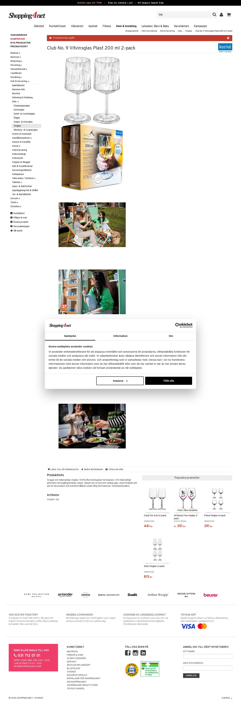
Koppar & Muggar (21, 162)
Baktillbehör (18, 85)
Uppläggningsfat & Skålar (25, 190)
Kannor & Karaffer (21, 142)
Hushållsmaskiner (22, 138)
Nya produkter (20, 42)
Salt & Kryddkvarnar (22, 166)
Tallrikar (17, 182)
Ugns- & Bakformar (22, 186)
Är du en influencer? (78, 665)
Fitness (107, 26)
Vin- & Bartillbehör (21, 194)
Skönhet (39, 26)
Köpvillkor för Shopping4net (83, 678)
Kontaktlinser (57, 26)
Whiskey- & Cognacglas (26, 130)
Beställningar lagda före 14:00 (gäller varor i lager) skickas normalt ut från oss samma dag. (92, 618)
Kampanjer (200, 26)
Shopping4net (131, 31)
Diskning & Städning (22, 97)
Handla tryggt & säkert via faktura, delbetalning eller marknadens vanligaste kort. (206, 620)
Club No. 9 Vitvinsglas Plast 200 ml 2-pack (213, 31)
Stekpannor (18, 174)
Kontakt (72, 662)
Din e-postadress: (193, 663)
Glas (180, 31)
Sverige (227, 698)
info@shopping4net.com (27, 666)
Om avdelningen (20, 226)
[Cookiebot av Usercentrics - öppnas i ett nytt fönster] (177, 325)
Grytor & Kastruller (22, 134)
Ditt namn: (189, 651)
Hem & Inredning (126, 26)
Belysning (16, 61)
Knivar (16, 146)
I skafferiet (16, 73)
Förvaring (16, 65)
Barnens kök (18, 89)
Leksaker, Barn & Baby (155, 26)
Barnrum (15, 57)
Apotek (92, 26)
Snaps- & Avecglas (23, 121)
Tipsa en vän (114, 469)
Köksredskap (19, 154)
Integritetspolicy (77, 675)
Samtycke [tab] (70, 335)
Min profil (72, 651)
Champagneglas (22, 105)
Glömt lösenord (76, 658)
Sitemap (38, 698)
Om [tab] (171, 335)
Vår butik (16, 230)
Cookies (71, 672)
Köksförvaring (19, 150)
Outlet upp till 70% (89, 3)
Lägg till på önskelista (63, 469)
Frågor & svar (18, 217)
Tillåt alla (168, 380)
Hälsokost (77, 26)
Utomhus (16, 206)
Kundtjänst (17, 213)
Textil (14, 202)
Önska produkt (19, 222)
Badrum (15, 53)
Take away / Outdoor (24, 178)
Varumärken (181, 26)
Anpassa (120, 380)
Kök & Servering (167, 31)
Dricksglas (19, 109)
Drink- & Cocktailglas (24, 113)
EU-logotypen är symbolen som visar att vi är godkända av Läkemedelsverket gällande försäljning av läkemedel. (149, 619)
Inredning (16, 77)
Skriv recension (92, 469)
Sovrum (15, 198)
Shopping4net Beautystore (82, 685)
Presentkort (19, 46)
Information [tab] (120, 335)
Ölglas (17, 117)
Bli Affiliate (73, 668)
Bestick (16, 93)
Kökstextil (17, 158)
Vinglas (188, 31)
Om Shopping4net (77, 682)
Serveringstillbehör (22, 170)
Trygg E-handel (76, 688)
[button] (228, 15)
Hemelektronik (19, 69)
